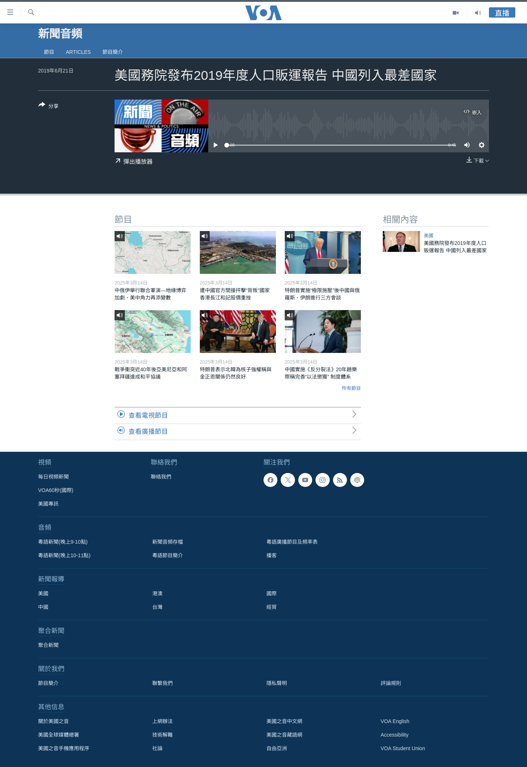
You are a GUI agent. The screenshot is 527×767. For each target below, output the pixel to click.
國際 (271, 593)
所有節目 (351, 388)
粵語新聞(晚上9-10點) (62, 542)
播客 (271, 555)
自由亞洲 (276, 748)
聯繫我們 (162, 683)
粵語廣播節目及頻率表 (292, 542)
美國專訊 (48, 504)
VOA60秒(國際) (55, 490)
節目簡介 (112, 52)
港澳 (157, 593)
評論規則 (391, 683)
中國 (43, 607)
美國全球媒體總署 (58, 735)
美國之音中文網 (284, 721)
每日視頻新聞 (53, 477)
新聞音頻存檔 (167, 542)
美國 (428, 235)
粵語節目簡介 (167, 555)
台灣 (157, 607)
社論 (157, 748)
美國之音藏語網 (284, 735)
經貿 (271, 607)
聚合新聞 (48, 645)
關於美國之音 (53, 721)
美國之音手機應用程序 (63, 748)
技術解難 (162, 735)
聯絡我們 (161, 477)
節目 (49, 52)
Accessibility (394, 735)
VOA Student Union (403, 748)
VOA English (395, 721)
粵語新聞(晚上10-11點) (64, 555)
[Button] (48, 107)
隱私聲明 (276, 683)
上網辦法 (162, 721)
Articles (78, 52)
